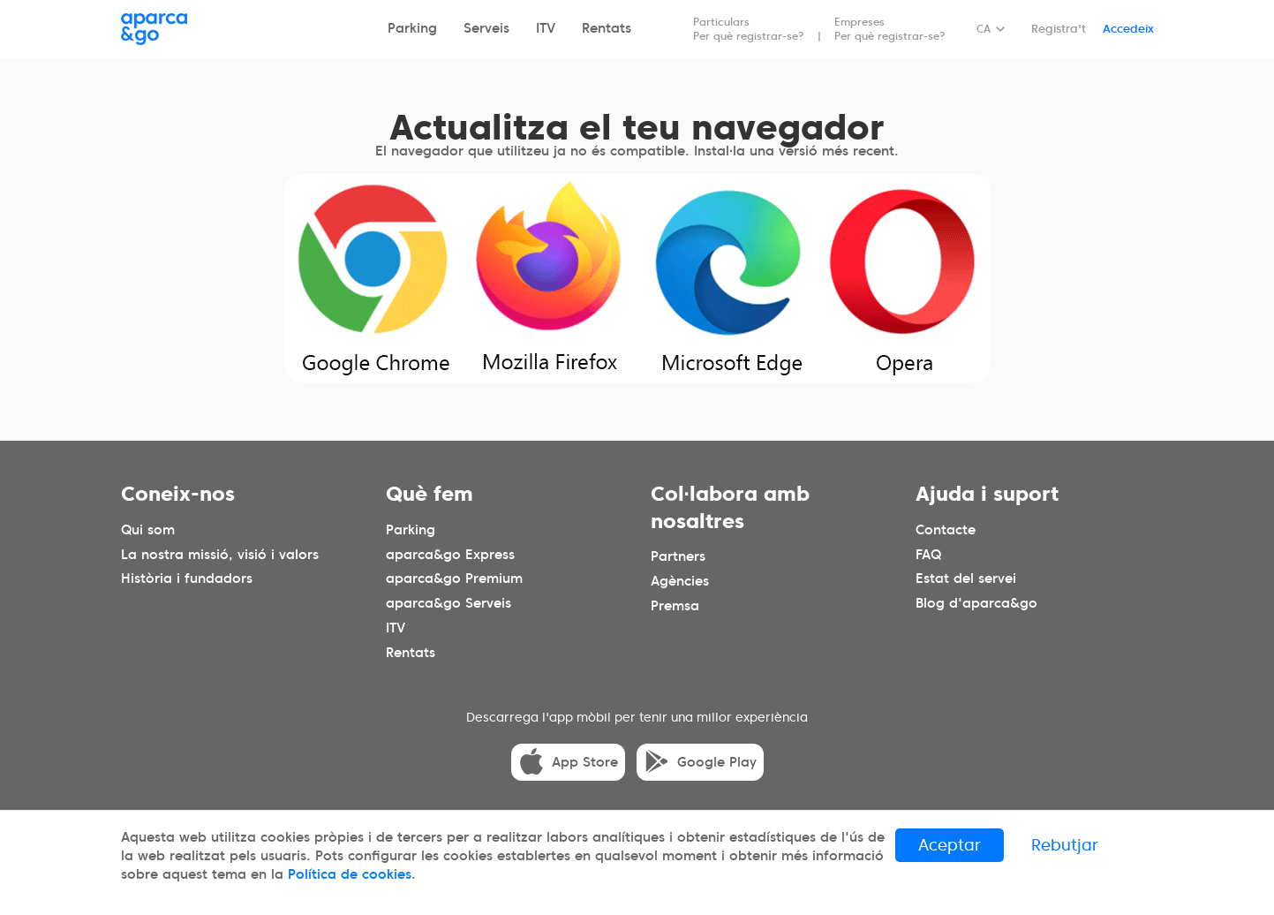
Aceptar (949, 845)
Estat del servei (966, 578)
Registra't (1058, 28)
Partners (678, 556)
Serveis (486, 28)
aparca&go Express (450, 554)
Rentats (606, 28)
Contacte (946, 529)
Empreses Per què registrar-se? (890, 28)
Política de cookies (349, 874)
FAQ (928, 554)
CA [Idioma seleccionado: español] (983, 28)
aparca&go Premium (454, 578)
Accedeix (1128, 28)
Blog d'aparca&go (976, 603)
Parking (412, 28)
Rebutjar (1064, 845)
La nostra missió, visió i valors (220, 554)
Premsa (675, 606)
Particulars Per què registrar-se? (748, 28)
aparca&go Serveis (448, 603)
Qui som (148, 529)
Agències (680, 581)
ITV (545, 28)
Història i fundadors (187, 578)
